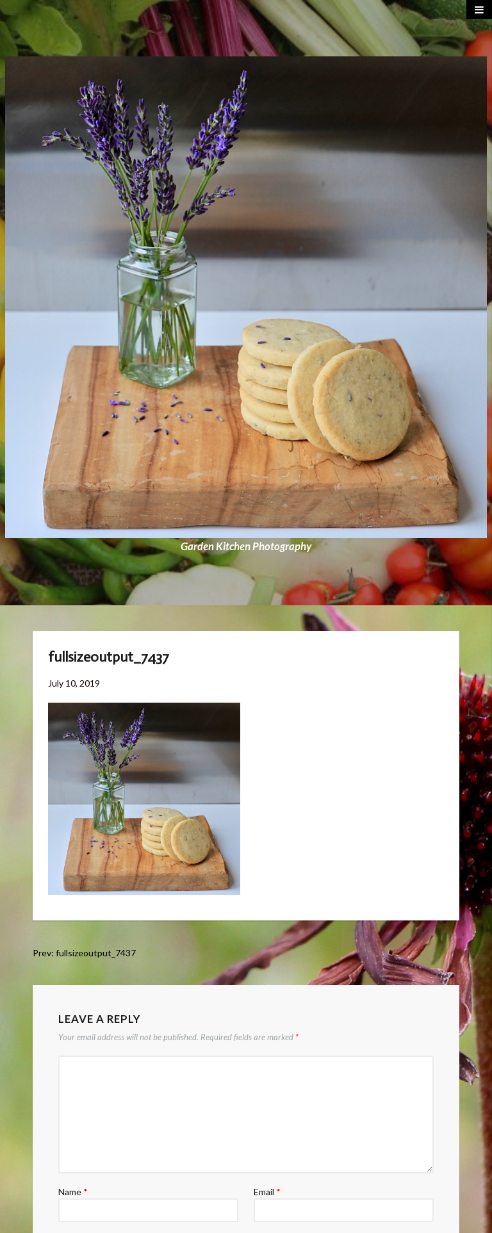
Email (267, 1191)
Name (73, 1191)
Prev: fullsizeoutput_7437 (84, 952)
